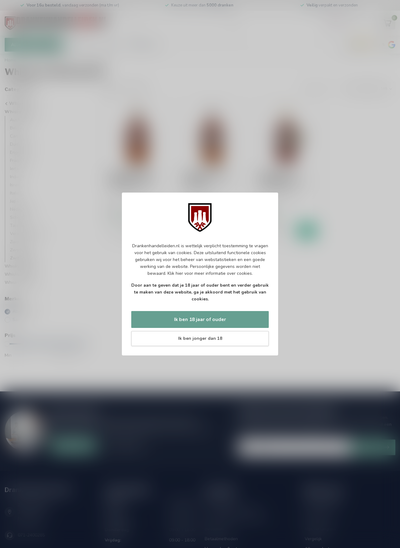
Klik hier (175, 273)
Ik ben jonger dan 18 (200, 338)
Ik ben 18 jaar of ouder (200, 319)
